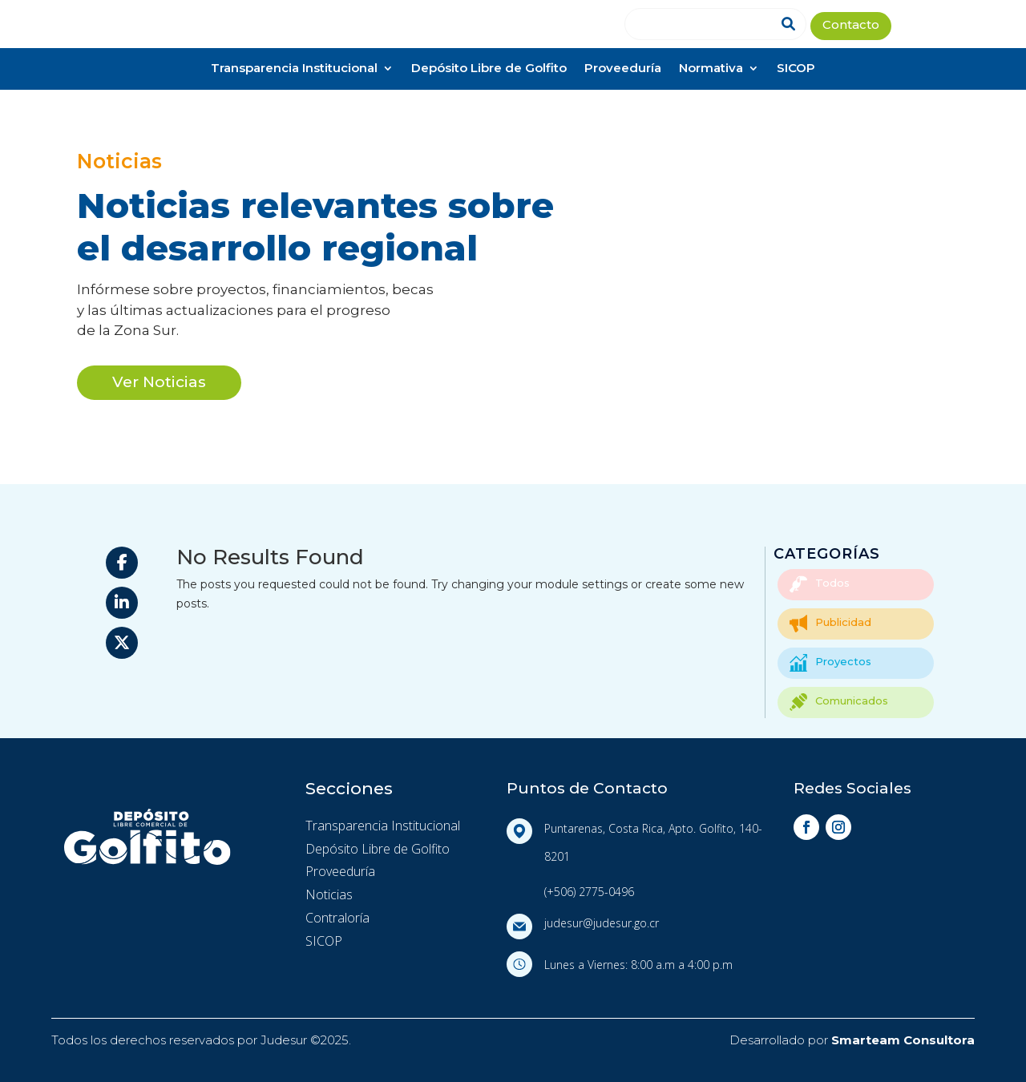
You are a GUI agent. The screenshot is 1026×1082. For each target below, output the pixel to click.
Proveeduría (622, 69)
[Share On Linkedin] (122, 603)
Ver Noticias (159, 382)
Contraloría (337, 918)
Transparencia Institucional (294, 69)
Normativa (711, 69)
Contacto (850, 26)
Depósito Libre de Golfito (489, 69)
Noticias (329, 894)
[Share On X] (122, 643)
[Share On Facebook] (122, 563)
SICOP (796, 69)
